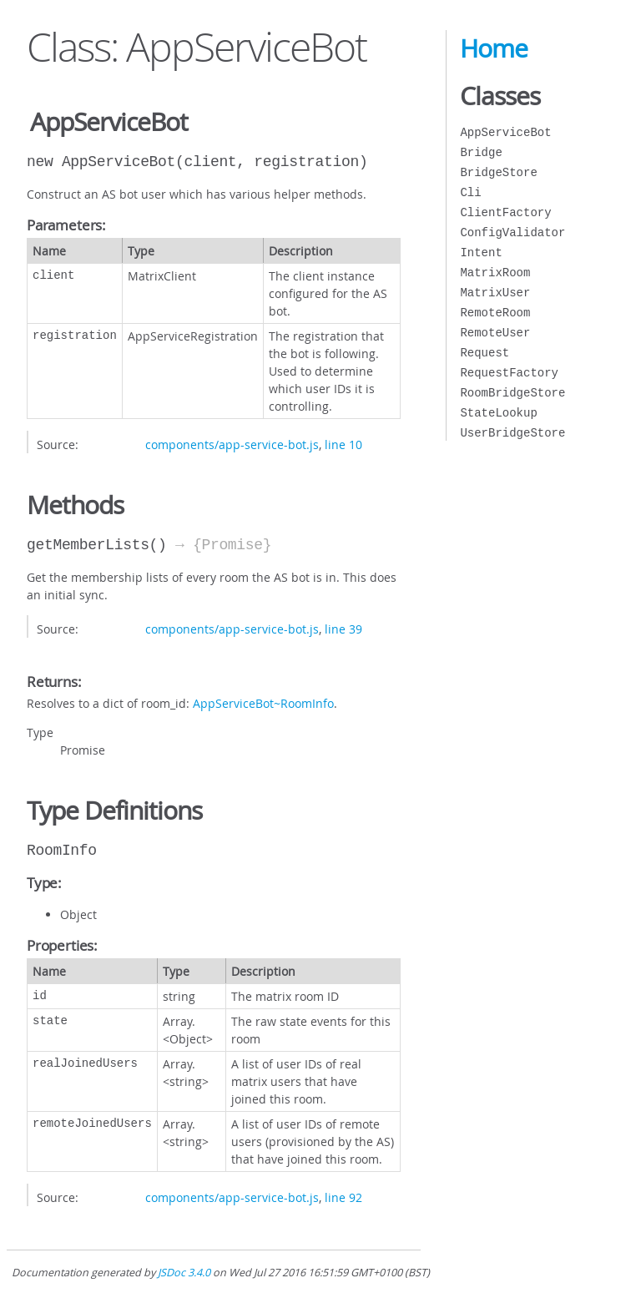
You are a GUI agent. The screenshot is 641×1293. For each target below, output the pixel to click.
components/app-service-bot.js (232, 444)
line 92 (343, 1197)
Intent (481, 252)
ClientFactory (505, 212)
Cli (470, 192)
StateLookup (498, 413)
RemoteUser (495, 333)
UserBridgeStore (512, 433)
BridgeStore (498, 172)
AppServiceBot (505, 132)
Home (493, 48)
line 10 (343, 444)
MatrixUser (495, 293)
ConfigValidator (512, 232)
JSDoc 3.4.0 (184, 1272)
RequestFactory (509, 373)
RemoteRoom (495, 313)
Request (484, 353)
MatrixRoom (495, 272)
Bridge (481, 152)
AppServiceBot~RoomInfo (263, 703)
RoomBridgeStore (512, 393)
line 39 (343, 629)
